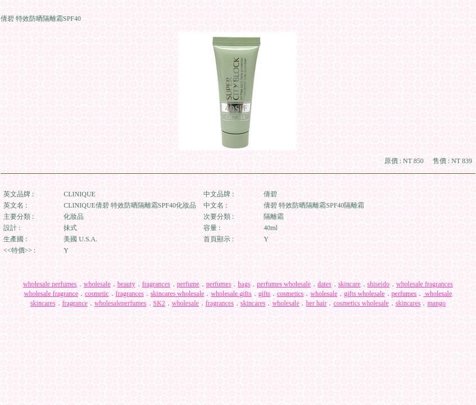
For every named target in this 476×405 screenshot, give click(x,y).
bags (244, 284)
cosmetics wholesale (360, 303)
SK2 (159, 303)
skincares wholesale (178, 294)
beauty (126, 284)
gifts (264, 294)
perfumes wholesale (284, 284)
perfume (188, 284)
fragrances (156, 284)
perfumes (219, 284)
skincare (349, 284)
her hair (316, 303)
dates (325, 284)
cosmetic (97, 294)
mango (436, 303)
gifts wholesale (364, 294)
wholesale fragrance (51, 294)
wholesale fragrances (424, 284)
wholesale (97, 284)
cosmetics (290, 294)
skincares (43, 303)
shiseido (378, 284)
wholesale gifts (231, 294)
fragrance (75, 303)
